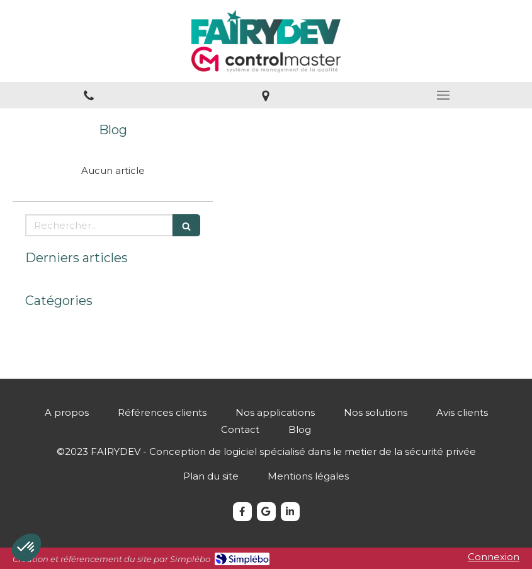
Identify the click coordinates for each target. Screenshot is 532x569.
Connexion (493, 557)
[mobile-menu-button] (443, 95)
